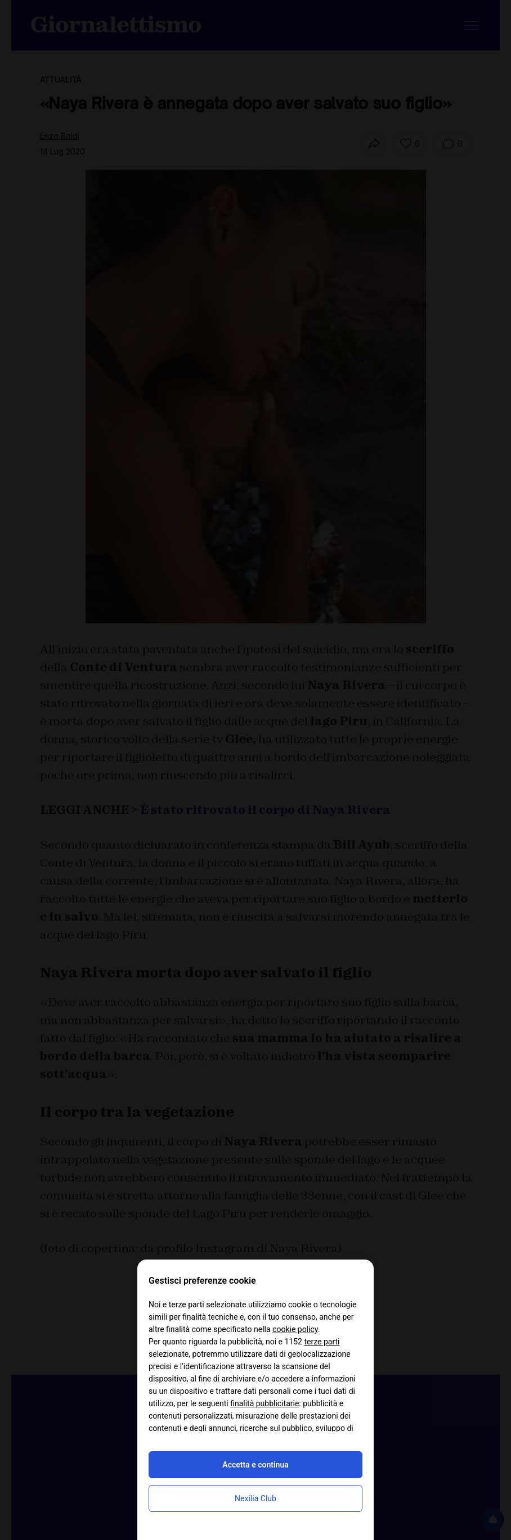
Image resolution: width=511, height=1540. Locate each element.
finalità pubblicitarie (264, 1403)
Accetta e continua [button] (255, 1464)
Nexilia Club (255, 1498)
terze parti (321, 1341)
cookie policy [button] (295, 1329)
